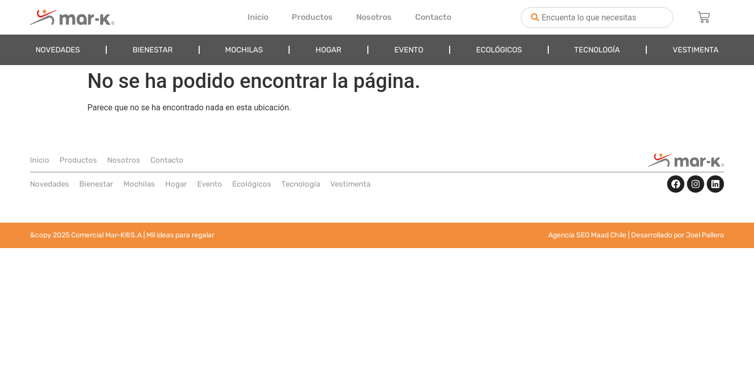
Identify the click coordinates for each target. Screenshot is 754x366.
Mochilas (244, 49)
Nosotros (374, 17)
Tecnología (597, 49)
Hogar (328, 49)
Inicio (257, 17)
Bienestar (153, 49)
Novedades (58, 49)
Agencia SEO (568, 235)
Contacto (433, 17)
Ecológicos (499, 49)
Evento (408, 49)
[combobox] (597, 17)
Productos (312, 17)
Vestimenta (695, 49)
